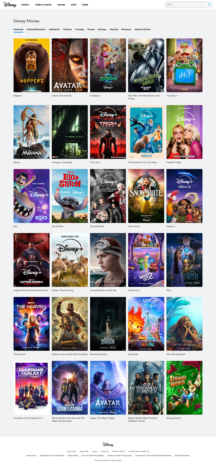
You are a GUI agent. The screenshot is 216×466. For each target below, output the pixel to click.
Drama (91, 29)
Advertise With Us (118, 451)
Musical (114, 29)
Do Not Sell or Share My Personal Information (153, 456)
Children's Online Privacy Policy (119, 456)
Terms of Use (31, 456)
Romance (126, 29)
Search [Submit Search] (209, 4)
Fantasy (102, 29)
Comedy (79, 29)
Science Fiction (142, 29)
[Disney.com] (9, 5)
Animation (54, 29)
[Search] (185, 4)
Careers (94, 451)
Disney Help (84, 451)
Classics (67, 29)
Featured (18, 29)
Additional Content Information (52, 456)
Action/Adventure (36, 29)
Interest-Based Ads (182, 456)
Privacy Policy (73, 456)
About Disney (71, 451)
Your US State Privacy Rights (93, 456)
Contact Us (105, 451)
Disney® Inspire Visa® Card (139, 451)
